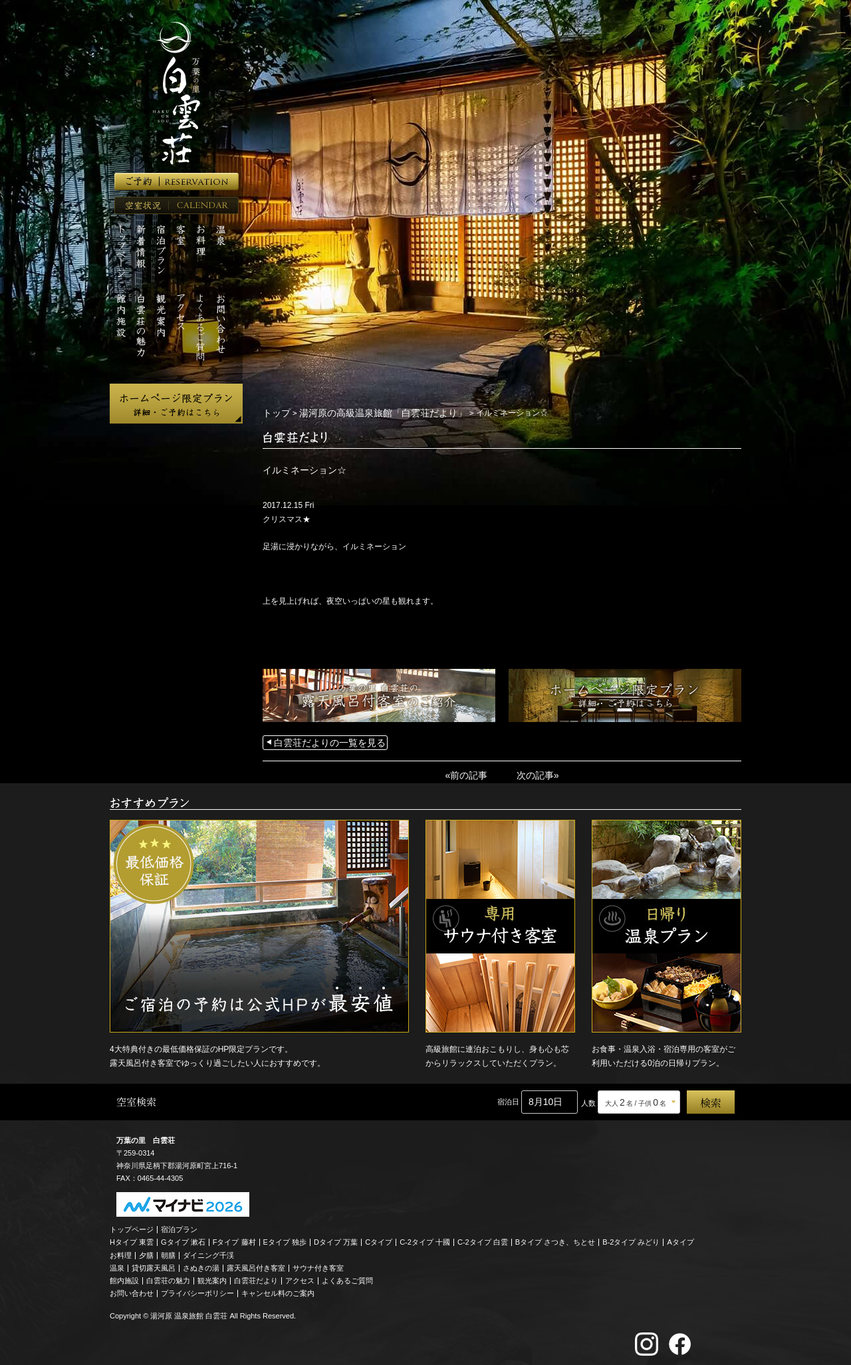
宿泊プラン (179, 1225)
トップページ (132, 1225)
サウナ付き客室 (318, 1264)
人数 (588, 1099)
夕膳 (146, 1251)
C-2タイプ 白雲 (482, 1238)
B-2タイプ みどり (631, 1238)
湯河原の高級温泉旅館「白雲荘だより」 (367, 412)
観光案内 (212, 1277)
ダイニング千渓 (208, 1251)
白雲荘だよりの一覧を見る (322, 740)
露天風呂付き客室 (256, 1264)
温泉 (117, 1264)
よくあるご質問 (347, 1277)
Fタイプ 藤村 (234, 1238)
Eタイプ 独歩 (284, 1238)
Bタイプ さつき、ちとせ (555, 1238)
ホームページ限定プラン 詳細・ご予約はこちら (176, 404)
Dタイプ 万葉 (336, 1238)
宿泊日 (508, 1098)
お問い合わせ (132, 1289)
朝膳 (168, 1251)
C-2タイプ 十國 (425, 1238)
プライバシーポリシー (197, 1289)
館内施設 (124, 1277)
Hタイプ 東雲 (132, 1238)
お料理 (121, 1251)
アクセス (299, 1277)
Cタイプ (378, 1238)
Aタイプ (681, 1238)
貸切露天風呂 (154, 1264)
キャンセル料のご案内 (277, 1289)
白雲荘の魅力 (168, 1277)
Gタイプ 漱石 (183, 1238)
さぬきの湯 (201, 1264)
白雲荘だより (256, 1277)
